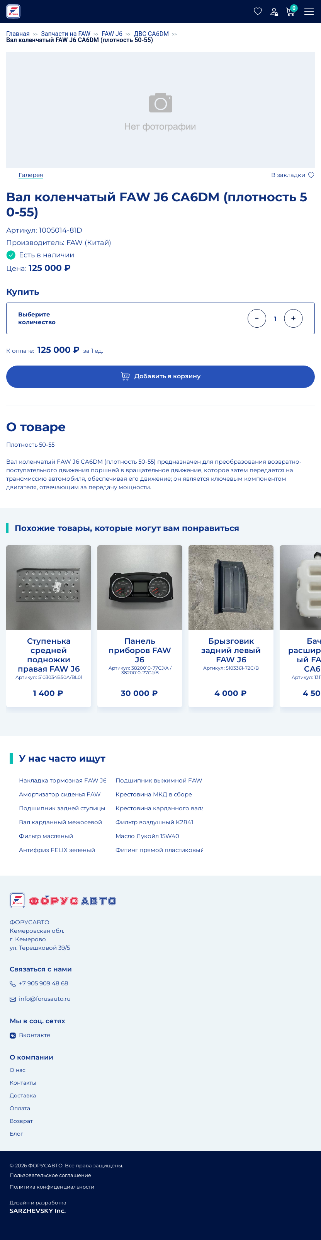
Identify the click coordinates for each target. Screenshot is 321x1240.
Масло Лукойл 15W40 (147, 836)
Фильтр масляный (46, 836)
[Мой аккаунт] (274, 11)
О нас (17, 1070)
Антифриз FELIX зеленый (57, 850)
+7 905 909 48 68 (39, 983)
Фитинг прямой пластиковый (159, 850)
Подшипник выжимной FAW (158, 780)
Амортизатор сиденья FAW (60, 794)
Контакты (23, 1082)
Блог (16, 1133)
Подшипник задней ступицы (62, 808)
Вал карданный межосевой (60, 822)
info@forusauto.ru (40, 998)
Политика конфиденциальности (52, 1187)
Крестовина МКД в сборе (153, 794)
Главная (18, 33)
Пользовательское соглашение (50, 1175)
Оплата (20, 1108)
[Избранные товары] (258, 11)
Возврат (21, 1121)
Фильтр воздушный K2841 (154, 822)
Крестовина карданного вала (159, 808)
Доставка (23, 1095)
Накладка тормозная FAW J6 (62, 780)
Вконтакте (30, 1035)
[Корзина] (290, 11)
